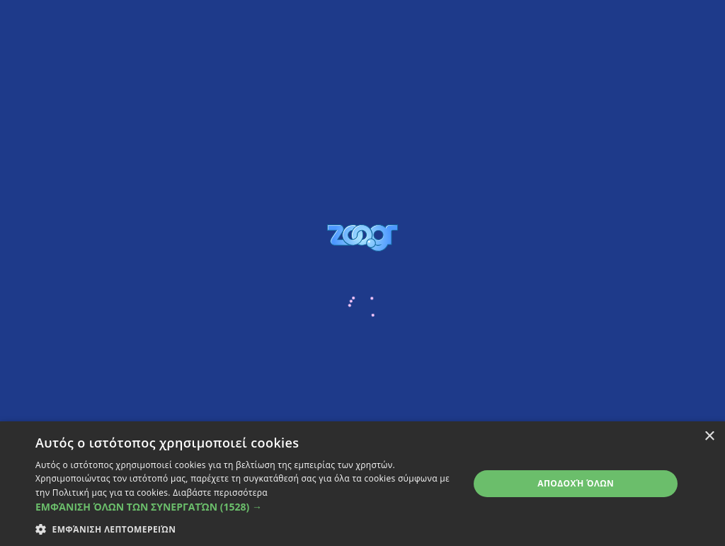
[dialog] (362, 483)
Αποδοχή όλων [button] (575, 483)
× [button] (709, 436)
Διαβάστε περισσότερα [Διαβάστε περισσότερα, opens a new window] (220, 493)
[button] (245, 506)
